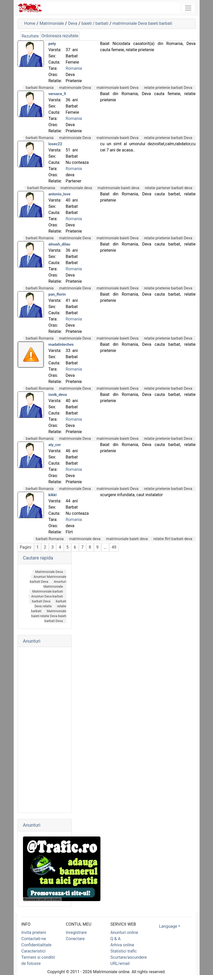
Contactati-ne (33, 938)
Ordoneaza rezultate (59, 35)
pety (52, 43)
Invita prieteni (33, 932)
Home (29, 23)
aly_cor (55, 444)
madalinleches (61, 344)
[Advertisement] (44, 729)
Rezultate (30, 36)
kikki (53, 495)
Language (168, 926)
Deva (72, 23)
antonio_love (59, 194)
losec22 (55, 144)
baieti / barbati (95, 23)
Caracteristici (33, 951)
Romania (74, 68)
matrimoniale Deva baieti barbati (142, 23)
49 (114, 547)
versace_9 (57, 93)
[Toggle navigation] (188, 8)
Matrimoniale (52, 23)
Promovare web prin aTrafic (42, 899)
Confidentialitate (36, 944)
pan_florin (57, 294)
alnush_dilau (59, 244)
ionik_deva (58, 394)
